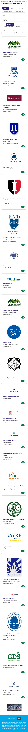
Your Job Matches (8, 11)
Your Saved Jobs (20, 11)
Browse (12, 8)
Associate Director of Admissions (11, 396)
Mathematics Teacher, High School (11, 690)
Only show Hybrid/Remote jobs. (12, 26)
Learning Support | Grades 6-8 (10, 440)
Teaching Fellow (7, 342)
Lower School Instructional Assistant (12, 237)
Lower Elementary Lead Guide (10, 310)
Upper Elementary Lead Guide (10, 52)
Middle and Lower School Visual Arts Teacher (14, 165)
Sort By (4, 33)
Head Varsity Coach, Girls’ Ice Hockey (12, 714)
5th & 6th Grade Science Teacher (11, 579)
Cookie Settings (11, 718)
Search (5, 8)
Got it (19, 718)
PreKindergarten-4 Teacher (10, 81)
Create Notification (20, 33)
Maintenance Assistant (8, 598)
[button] (18, 24)
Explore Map (21, 8)
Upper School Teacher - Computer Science (13, 519)
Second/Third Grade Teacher (10, 139)
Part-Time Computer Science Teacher (12, 374)
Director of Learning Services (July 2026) (13, 665)
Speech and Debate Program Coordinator (13, 486)
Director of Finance (7, 283)
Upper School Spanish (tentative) (11, 544)
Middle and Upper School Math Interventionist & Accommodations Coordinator (11, 105)
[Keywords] (14, 15)
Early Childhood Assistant (9, 418)
